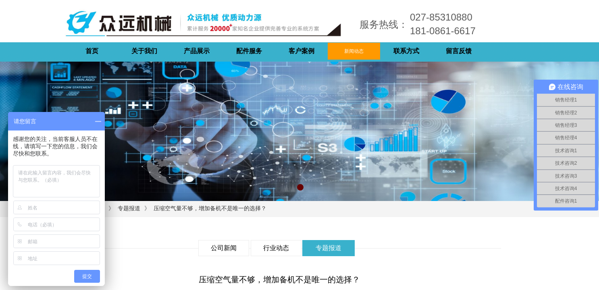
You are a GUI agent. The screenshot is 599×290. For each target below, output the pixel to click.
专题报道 (129, 208)
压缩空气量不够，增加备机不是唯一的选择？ (210, 208)
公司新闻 (224, 247)
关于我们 (144, 51)
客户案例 (301, 51)
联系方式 (406, 51)
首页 (91, 51)
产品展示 (197, 51)
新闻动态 (354, 51)
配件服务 (249, 51)
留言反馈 (459, 51)
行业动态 (276, 247)
